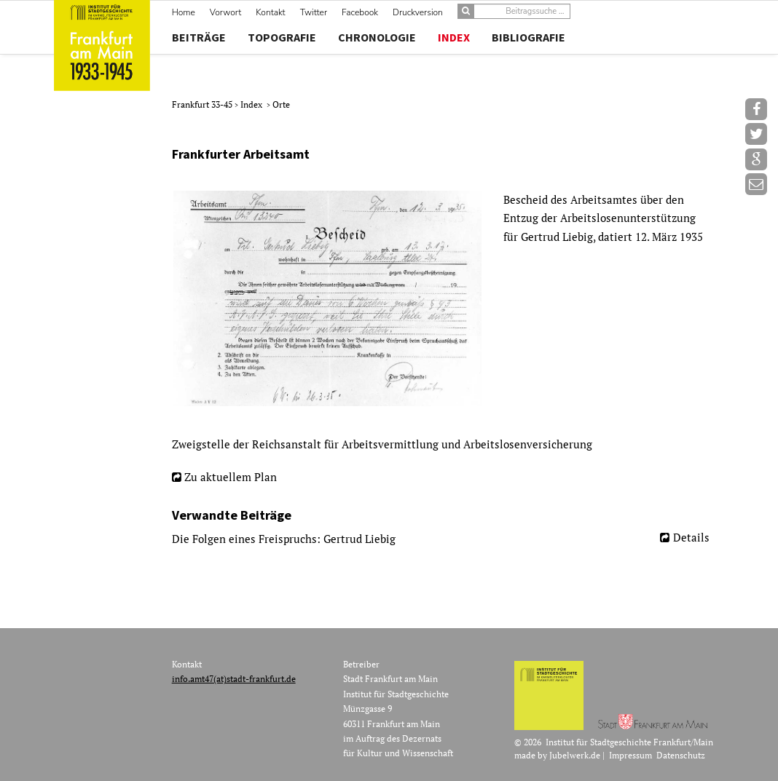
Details (691, 537)
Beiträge (199, 37)
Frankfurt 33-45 (203, 104)
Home (183, 12)
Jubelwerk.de (574, 755)
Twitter (313, 12)
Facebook (360, 12)
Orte (281, 104)
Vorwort (225, 12)
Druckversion (418, 12)
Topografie (282, 37)
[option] (446, 298)
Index (454, 37)
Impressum (630, 755)
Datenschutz (680, 755)
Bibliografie (528, 37)
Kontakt (270, 12)
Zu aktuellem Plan (230, 476)
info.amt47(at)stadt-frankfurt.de (234, 678)
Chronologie (377, 37)
